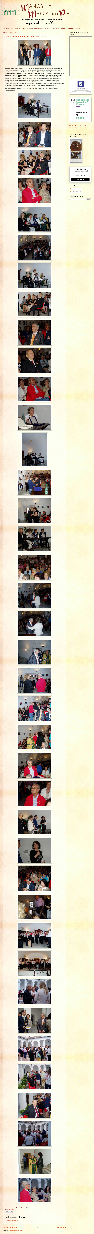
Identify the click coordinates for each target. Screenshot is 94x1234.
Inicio (36, 1227)
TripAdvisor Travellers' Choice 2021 (77, 128)
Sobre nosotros (8, 28)
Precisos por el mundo (59, 28)
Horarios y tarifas (20, 28)
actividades (11, 1209)
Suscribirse (80, 179)
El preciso (48, 28)
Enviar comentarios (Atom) (16, 1230)
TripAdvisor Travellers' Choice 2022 (77, 125)
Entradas (73, 189)
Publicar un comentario (12, 1220)
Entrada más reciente (10, 1227)
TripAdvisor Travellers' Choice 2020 (77, 130)
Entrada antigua (61, 1227)
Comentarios (74, 191)
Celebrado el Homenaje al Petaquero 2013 (26, 36)
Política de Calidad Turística (35, 28)
